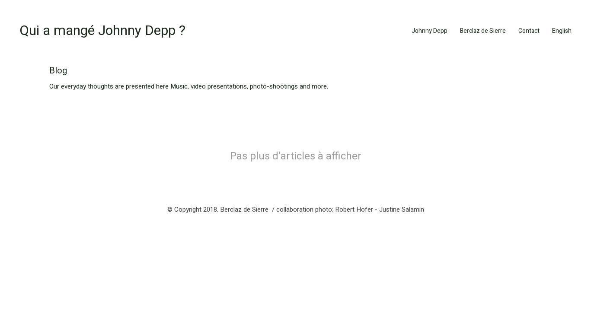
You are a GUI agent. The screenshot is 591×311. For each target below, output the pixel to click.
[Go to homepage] (102, 31)
